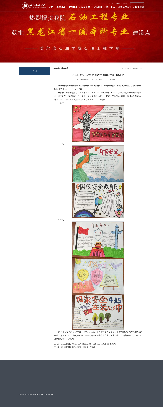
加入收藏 (118, 3)
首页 (50, 7)
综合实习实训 (125, 7)
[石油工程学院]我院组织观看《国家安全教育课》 (78, 347)
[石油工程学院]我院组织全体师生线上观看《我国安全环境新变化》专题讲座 (88, 344)
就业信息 (98, 7)
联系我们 (124, 3)
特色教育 (85, 7)
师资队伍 (73, 7)
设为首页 (111, 3)
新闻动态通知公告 (132, 68)
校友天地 (110, 7)
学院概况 (60, 7)
